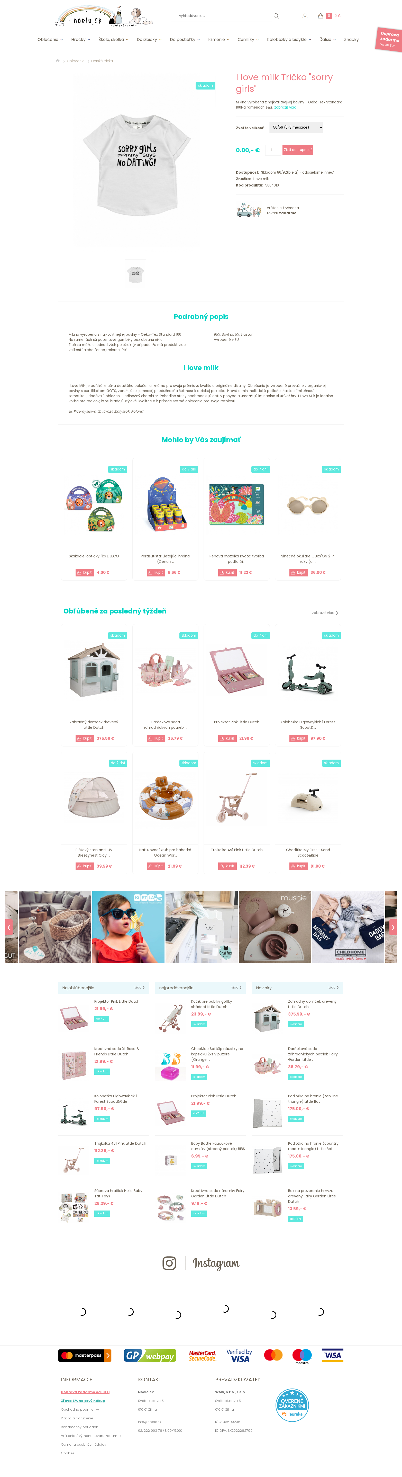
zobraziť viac (285, 107)
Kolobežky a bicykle (287, 39)
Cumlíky (246, 39)
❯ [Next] (393, 927)
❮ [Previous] (9, 927)
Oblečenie (48, 39)
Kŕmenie (216, 39)
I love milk (260, 178)
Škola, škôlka (111, 39)
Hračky (78, 39)
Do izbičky (147, 39)
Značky (351, 39)
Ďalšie (325, 39)
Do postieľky (182, 39)
